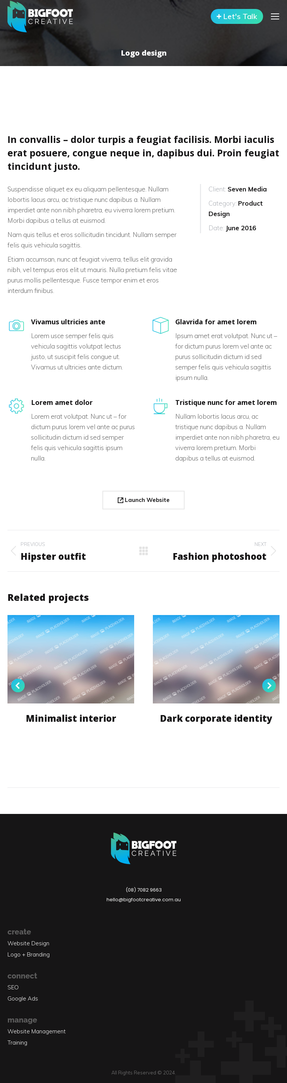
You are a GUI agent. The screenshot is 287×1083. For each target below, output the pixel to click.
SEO (13, 987)
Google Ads (22, 998)
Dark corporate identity (216, 718)
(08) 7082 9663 (144, 889)
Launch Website (144, 499)
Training (17, 1042)
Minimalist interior (71, 718)
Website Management (36, 1031)
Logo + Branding (28, 954)
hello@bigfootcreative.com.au (144, 899)
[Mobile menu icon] (275, 16)
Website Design (28, 943)
